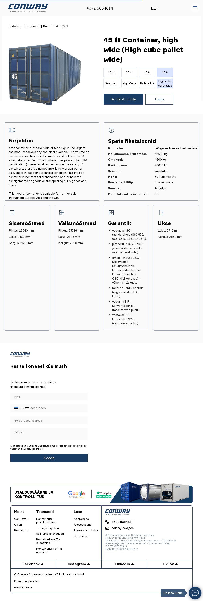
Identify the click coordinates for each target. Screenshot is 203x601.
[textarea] (49, 434)
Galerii (18, 524)
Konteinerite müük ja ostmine (48, 541)
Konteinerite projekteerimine (46, 520)
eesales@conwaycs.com (144, 540)
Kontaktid (20, 530)
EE (153, 8)
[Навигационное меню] (195, 7)
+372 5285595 (167, 540)
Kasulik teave (23, 587)
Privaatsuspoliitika (26, 581)
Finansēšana (82, 536)
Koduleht (15, 26)
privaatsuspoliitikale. (32, 448)
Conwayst (21, 518)
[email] (49, 420)
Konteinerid (32, 26)
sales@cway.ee (123, 528)
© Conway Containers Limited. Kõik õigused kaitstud (49, 574)
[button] (123, 99)
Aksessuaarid (83, 524)
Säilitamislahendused (50, 533)
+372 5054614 (99, 8)
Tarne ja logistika (47, 528)
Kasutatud (50, 26)
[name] (49, 396)
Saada (49, 458)
